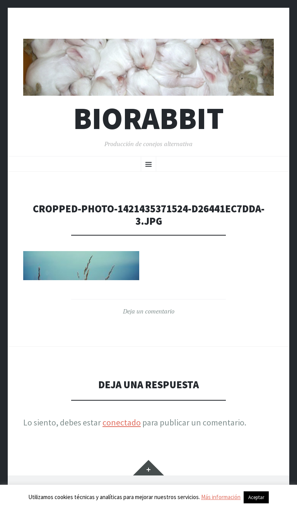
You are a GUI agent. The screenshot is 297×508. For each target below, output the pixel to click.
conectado (121, 422)
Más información (221, 497)
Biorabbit (148, 118)
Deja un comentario (148, 311)
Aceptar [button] (256, 497)
